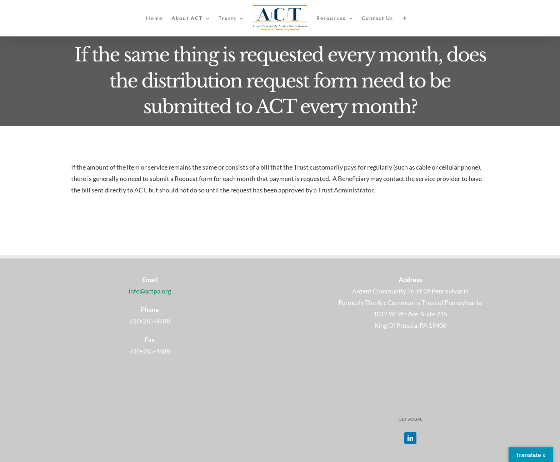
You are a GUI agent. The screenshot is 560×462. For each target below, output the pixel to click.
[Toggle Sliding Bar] (405, 18)
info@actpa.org (150, 291)
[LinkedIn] (410, 438)
